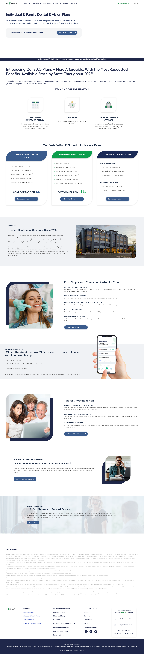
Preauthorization (59, 635)
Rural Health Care (33, 646)
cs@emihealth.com (122, 624)
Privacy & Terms (79, 651)
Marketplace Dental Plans (32, 623)
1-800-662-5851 (122, 618)
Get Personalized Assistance (25, 479)
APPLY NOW (33, 522)
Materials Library (59, 616)
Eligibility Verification (60, 631)
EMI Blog (87, 623)
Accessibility (133, 646)
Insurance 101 (57, 620)
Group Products (28, 612)
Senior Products (28, 620)
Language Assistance (12, 646)
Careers (87, 616)
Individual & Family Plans (31, 616)
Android (73, 623)
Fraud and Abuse (45, 646)
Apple (67, 623)
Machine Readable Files (122, 646)
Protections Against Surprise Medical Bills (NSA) (81, 646)
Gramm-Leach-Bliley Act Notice (105, 646)
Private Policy (23, 646)
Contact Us (88, 620)
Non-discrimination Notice (58, 646)
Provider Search (59, 612)
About (86, 612)
